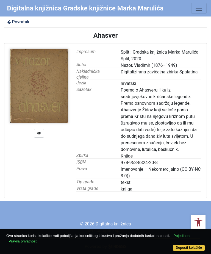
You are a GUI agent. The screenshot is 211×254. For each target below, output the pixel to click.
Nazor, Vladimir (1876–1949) (149, 65)
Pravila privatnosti (23, 241)
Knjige (127, 156)
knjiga (126, 189)
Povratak (17, 21)
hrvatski (128, 83)
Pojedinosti (182, 236)
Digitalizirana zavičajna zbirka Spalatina (159, 71)
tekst (125, 182)
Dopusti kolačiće (189, 248)
